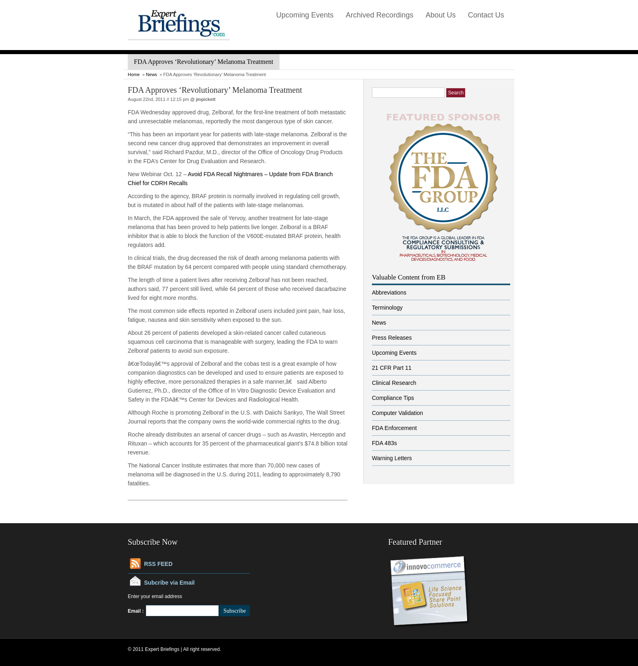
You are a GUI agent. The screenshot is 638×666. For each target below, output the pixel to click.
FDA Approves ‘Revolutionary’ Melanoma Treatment (215, 89)
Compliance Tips (393, 398)
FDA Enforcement (394, 428)
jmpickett (205, 99)
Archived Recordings (379, 15)
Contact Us (486, 15)
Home (134, 74)
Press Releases (392, 337)
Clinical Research (394, 383)
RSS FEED (158, 564)
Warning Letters (392, 458)
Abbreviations (389, 292)
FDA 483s (384, 443)
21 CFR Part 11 (391, 368)
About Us (441, 15)
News (151, 74)
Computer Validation (397, 413)
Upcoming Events (305, 15)
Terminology (387, 307)
